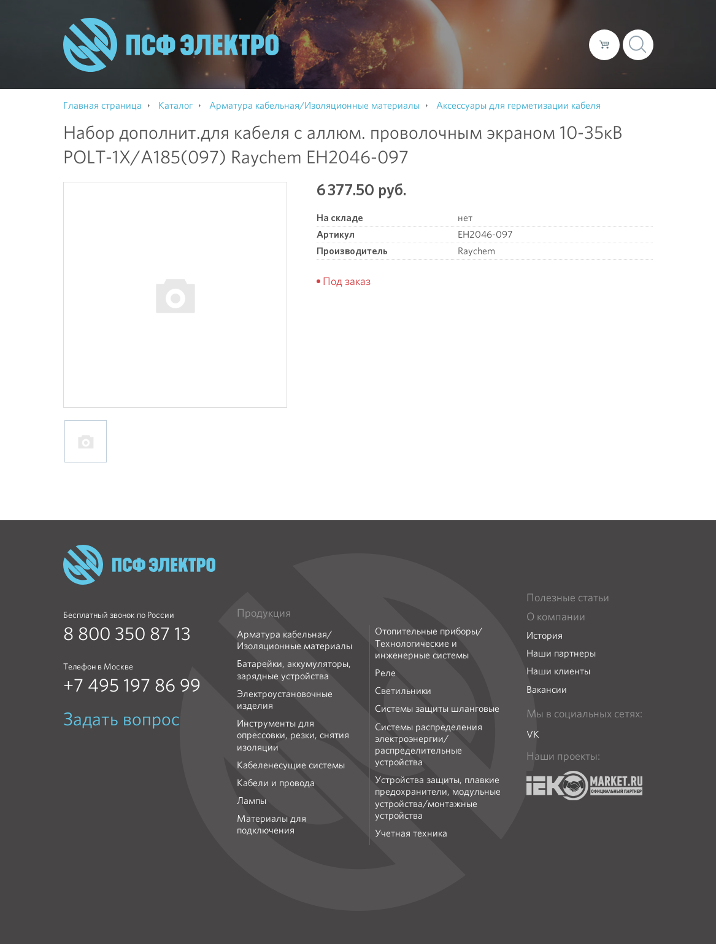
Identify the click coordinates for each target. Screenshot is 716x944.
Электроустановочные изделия (285, 699)
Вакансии (546, 689)
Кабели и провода (276, 783)
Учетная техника (411, 833)
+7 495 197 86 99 (132, 685)
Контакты (556, 44)
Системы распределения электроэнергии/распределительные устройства (428, 744)
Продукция (264, 613)
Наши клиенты (558, 671)
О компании (345, 44)
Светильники (403, 690)
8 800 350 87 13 (127, 634)
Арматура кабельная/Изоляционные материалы (294, 640)
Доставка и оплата (479, 44)
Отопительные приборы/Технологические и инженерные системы (428, 643)
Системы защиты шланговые (437, 708)
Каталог (404, 44)
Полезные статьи (567, 597)
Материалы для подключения (271, 824)
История (544, 635)
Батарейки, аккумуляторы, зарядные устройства (294, 669)
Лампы (251, 800)
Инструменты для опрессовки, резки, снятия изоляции (293, 735)
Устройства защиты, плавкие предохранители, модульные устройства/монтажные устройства (438, 797)
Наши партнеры (561, 653)
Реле (385, 673)
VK (532, 734)
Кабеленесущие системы (291, 765)
